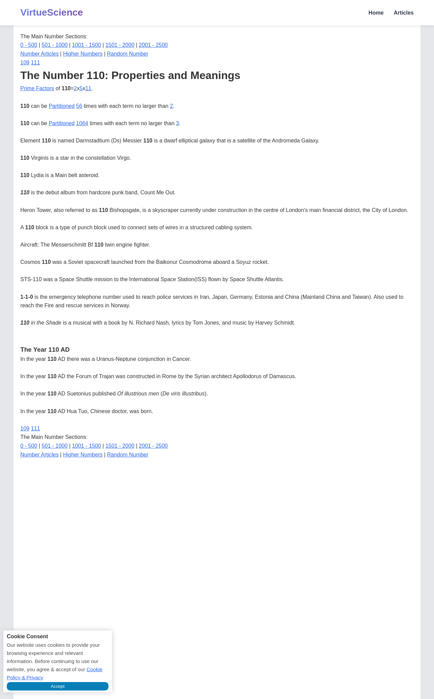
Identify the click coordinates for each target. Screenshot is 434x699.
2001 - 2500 (153, 45)
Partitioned (62, 106)
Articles (404, 13)
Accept (58, 686)
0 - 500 (28, 45)
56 (79, 106)
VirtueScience (51, 12)
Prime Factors (37, 88)
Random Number (128, 54)
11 (88, 88)
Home (376, 13)
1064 (82, 123)
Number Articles (39, 54)
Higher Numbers (82, 54)
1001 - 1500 (86, 45)
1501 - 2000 (119, 45)
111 (35, 62)
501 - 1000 (55, 45)
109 (24, 62)
